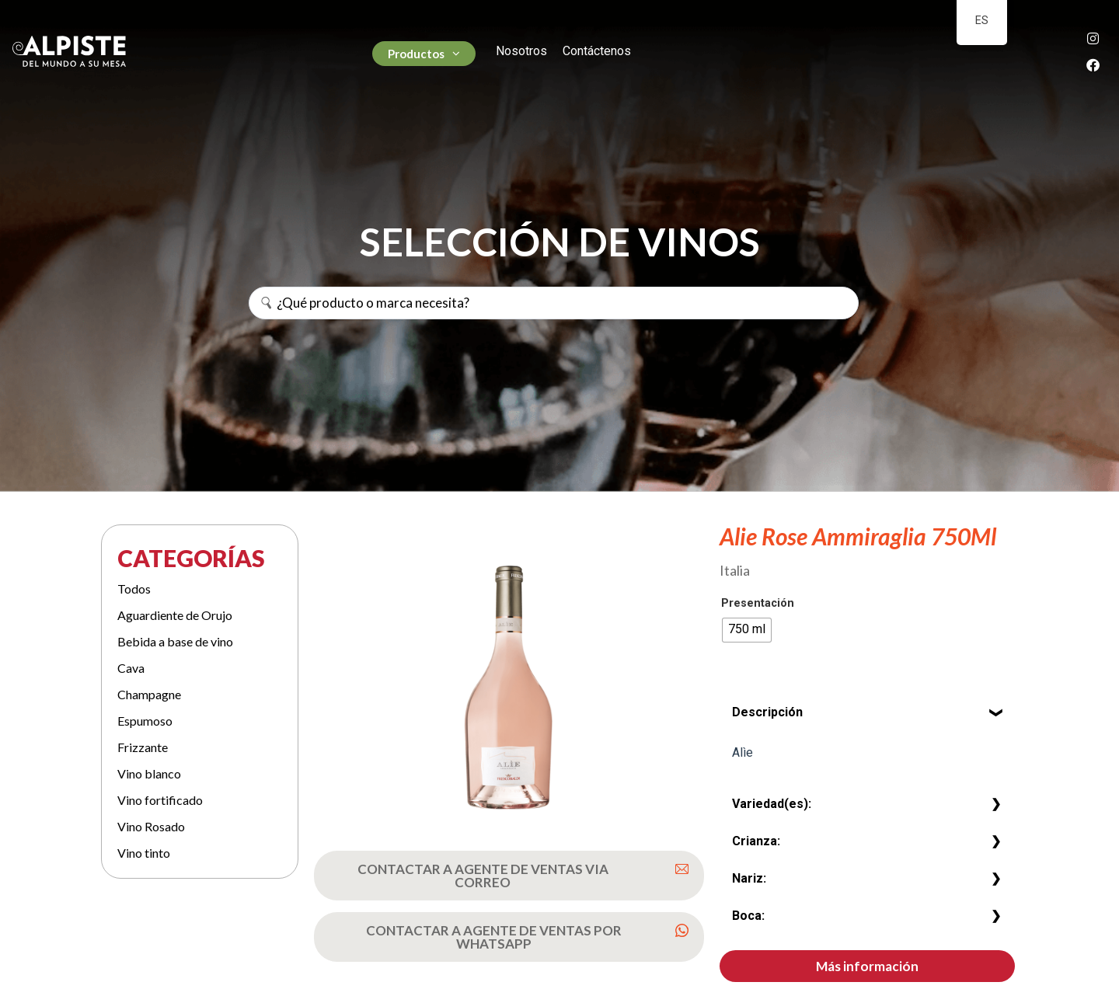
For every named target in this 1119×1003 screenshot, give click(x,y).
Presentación (757, 603)
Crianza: (756, 841)
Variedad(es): (771, 803)
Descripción (767, 712)
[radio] (747, 630)
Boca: (748, 915)
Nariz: (749, 878)
